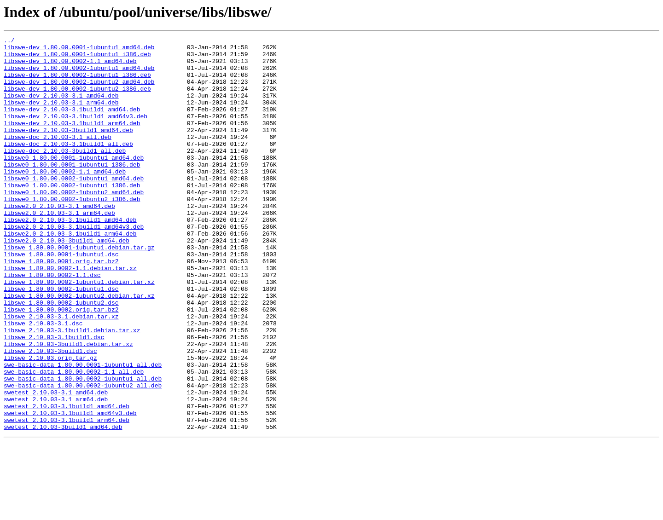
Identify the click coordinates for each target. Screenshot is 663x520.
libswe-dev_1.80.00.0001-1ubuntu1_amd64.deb (79, 50)
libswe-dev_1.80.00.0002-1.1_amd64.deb (70, 66)
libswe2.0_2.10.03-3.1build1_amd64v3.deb (74, 265)
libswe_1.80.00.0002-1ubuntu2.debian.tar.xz (79, 348)
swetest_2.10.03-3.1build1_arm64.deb (66, 497)
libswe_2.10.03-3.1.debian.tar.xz (61, 373)
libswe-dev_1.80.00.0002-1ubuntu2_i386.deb (77, 99)
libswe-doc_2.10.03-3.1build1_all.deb (68, 166)
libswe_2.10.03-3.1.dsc (43, 381)
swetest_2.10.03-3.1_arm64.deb (56, 472)
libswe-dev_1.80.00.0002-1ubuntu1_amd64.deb (79, 74)
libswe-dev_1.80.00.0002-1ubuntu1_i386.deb (77, 83)
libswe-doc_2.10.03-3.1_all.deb (57, 157)
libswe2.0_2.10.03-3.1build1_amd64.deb (70, 257)
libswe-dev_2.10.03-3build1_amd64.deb (68, 149)
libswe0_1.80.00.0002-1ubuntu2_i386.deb (72, 232)
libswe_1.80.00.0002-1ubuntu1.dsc (61, 339)
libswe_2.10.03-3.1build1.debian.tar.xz (72, 389)
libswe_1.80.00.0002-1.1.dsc (52, 323)
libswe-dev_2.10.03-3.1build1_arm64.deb (72, 141)
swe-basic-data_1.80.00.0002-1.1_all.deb (74, 439)
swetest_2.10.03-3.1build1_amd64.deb (66, 480)
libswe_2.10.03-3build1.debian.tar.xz (68, 406)
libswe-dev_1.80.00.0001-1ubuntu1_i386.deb (77, 58)
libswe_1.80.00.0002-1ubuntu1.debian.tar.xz (79, 331)
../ (9, 41)
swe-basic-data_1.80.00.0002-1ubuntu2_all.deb (83, 455)
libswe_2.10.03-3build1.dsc (50, 414)
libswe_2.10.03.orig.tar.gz (50, 422)
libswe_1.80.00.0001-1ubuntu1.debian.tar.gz (79, 290)
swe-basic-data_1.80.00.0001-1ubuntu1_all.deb (83, 431)
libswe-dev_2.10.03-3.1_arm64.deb (61, 116)
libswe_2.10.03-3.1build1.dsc (54, 397)
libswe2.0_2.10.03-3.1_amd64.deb (59, 240)
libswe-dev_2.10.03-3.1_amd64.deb (61, 108)
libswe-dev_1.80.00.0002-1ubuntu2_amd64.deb (79, 91)
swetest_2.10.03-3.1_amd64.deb (56, 464)
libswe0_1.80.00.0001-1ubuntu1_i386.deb (72, 190)
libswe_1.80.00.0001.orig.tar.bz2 (61, 306)
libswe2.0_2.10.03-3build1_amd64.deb (66, 281)
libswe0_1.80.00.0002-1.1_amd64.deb (65, 199)
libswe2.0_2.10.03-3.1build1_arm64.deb (70, 273)
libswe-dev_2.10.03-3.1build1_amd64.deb (72, 124)
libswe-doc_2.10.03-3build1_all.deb (65, 174)
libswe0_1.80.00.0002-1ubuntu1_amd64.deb (74, 207)
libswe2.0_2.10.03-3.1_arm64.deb (59, 248)
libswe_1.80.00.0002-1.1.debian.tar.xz (70, 315)
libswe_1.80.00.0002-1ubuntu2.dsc (61, 356)
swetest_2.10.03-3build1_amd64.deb (63, 505)
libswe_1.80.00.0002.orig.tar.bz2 (61, 364)
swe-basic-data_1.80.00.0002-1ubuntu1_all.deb (83, 447)
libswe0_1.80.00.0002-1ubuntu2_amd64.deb (74, 224)
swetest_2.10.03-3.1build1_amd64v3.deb (70, 489)
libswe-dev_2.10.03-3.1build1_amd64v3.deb (75, 132)
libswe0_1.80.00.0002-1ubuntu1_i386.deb (72, 215)
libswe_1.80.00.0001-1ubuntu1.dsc (61, 298)
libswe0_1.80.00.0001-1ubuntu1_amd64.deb (74, 182)
